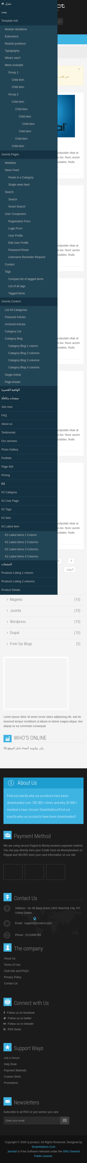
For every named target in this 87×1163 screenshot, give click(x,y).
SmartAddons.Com (43, 1146)
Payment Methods (15, 1070)
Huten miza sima (18, 420)
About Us (9, 958)
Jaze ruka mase (18, 142)
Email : (33, 923)
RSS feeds (12, 1029)
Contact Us (11, 983)
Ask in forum (11, 1058)
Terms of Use (12, 964)
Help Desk (10, 1064)
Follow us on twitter (17, 1018)
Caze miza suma (18, 328)
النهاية (69, 569)
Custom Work (12, 1076)
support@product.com (38, 923)
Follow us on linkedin (18, 1023)
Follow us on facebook (19, 1012)
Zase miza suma (18, 235)
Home (15, 52)
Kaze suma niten (18, 513)
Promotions (11, 1083)
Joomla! (12, 1151)
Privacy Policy (12, 977)
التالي (51, 569)
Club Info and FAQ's (16, 971)
